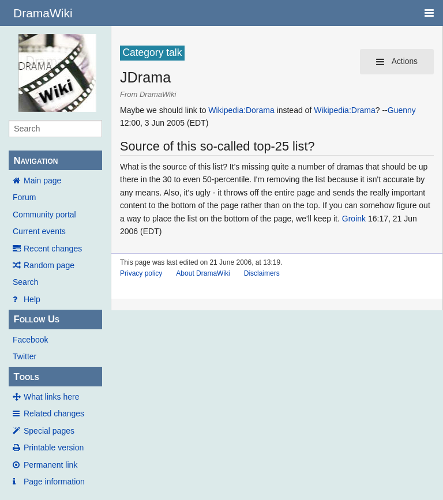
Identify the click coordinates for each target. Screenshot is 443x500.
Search (25, 282)
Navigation (35, 160)
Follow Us (36, 319)
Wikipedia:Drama (345, 110)
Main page (42, 180)
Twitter (24, 356)
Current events (39, 231)
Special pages (49, 430)
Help (32, 299)
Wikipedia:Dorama (241, 110)
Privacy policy (141, 273)
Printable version (54, 447)
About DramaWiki (203, 273)
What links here (51, 396)
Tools (26, 376)
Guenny (402, 110)
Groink (354, 218)
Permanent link (50, 464)
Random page (49, 265)
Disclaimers (262, 273)
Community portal (44, 214)
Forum (24, 197)
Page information (54, 481)
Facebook (30, 339)
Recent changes (53, 248)
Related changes (54, 413)
